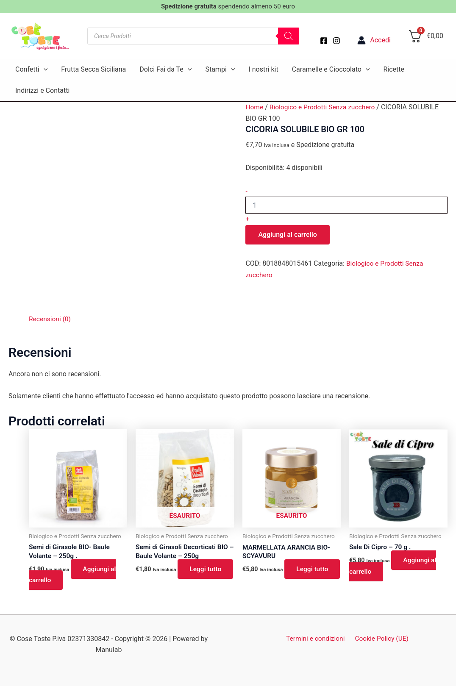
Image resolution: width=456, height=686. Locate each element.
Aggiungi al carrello (287, 234)
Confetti (31, 69)
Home (254, 107)
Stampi (220, 69)
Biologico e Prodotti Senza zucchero (324, 107)
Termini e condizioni (316, 639)
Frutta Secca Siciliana (93, 69)
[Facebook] (324, 40)
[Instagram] (336, 40)
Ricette (393, 69)
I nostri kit (263, 69)
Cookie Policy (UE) (381, 639)
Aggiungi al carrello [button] (73, 574)
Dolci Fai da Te (165, 69)
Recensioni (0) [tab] (50, 319)
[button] (43, 69)
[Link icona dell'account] (374, 40)
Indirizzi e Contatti (42, 90)
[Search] (288, 36)
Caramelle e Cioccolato (331, 69)
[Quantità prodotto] (346, 205)
